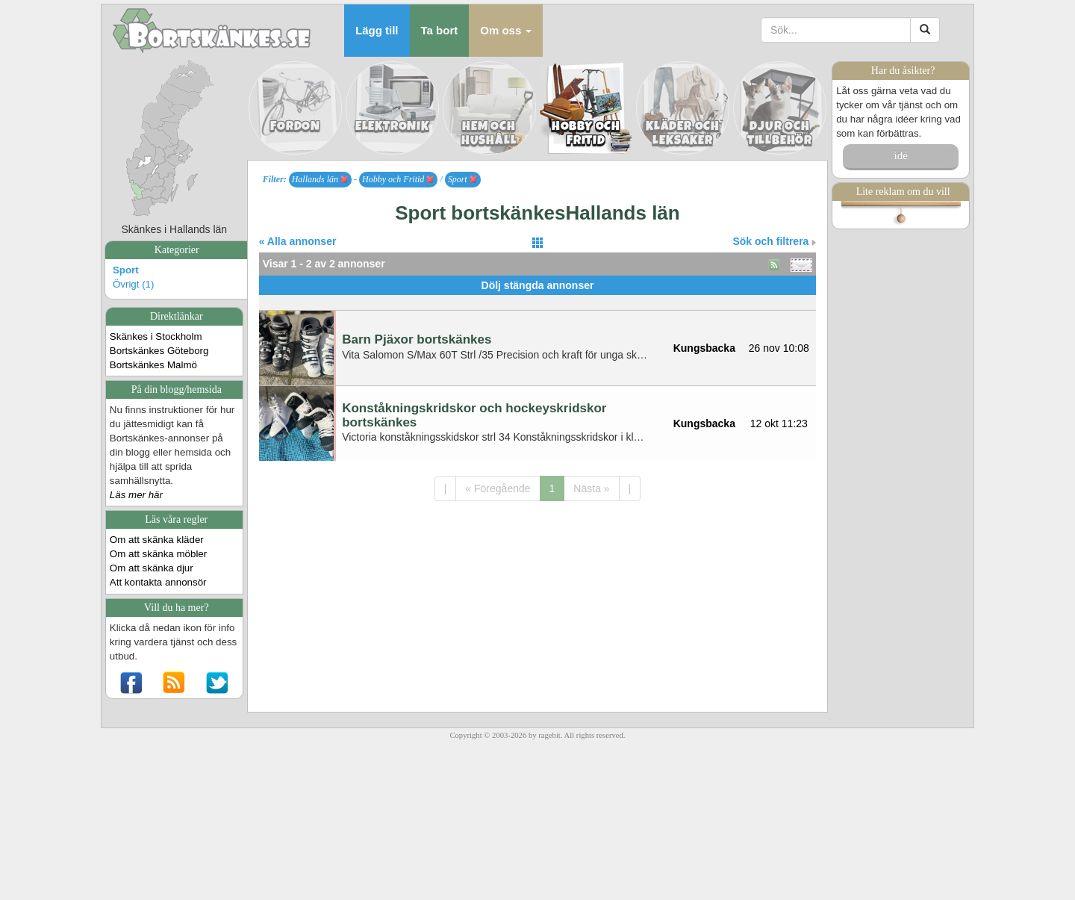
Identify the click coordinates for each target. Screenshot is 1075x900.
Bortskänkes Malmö (153, 364)
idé (900, 155)
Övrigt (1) (134, 284)
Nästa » (591, 488)
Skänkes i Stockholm (156, 336)
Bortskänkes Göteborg (159, 350)
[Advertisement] (537, 300)
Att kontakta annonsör (158, 582)
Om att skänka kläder (157, 539)
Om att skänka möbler (158, 553)
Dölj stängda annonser (538, 285)
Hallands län (320, 179)
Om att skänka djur (151, 568)
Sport (126, 270)
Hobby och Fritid (398, 179)
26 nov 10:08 (779, 348)
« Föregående (497, 488)
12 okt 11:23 (779, 423)
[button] (506, 30)
